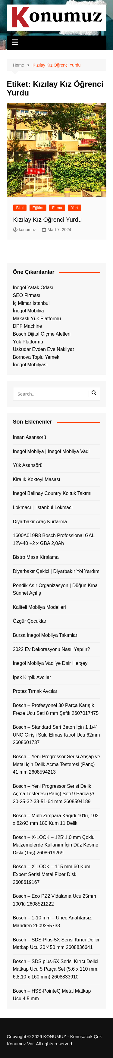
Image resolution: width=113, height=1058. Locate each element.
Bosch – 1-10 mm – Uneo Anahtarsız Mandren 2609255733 (52, 921)
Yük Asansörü (28, 465)
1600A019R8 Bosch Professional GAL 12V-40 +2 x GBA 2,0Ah (54, 539)
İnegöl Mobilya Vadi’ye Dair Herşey (50, 663)
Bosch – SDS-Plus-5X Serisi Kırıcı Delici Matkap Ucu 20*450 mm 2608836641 (56, 943)
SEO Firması (27, 295)
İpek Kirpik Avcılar (32, 677)
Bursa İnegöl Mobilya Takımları (46, 635)
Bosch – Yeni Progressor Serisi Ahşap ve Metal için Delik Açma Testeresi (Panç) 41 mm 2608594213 (56, 764)
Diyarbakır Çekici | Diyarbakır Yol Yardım (56, 571)
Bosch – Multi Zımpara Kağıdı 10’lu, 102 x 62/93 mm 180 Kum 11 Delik (56, 819)
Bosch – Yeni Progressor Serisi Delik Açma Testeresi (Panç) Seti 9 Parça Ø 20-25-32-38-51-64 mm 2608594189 (53, 794)
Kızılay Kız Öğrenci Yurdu (47, 219)
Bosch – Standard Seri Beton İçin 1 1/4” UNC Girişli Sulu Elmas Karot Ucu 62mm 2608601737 (56, 735)
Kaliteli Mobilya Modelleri (39, 607)
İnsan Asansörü (29, 437)
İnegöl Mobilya (28, 310)
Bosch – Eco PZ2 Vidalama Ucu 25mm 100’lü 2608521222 (54, 900)
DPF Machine (27, 326)
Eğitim (38, 207)
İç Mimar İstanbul (31, 303)
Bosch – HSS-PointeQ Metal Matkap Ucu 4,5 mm (52, 994)
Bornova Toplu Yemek (36, 357)
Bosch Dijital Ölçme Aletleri (42, 333)
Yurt (74, 207)
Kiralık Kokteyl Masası (36, 479)
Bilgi (20, 207)
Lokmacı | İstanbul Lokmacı (43, 507)
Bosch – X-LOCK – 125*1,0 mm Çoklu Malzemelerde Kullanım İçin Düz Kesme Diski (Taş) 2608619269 (56, 845)
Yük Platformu (28, 341)
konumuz (24, 229)
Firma (57, 207)
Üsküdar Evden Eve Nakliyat (43, 349)
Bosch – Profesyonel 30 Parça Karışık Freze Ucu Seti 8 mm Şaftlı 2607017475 (56, 709)
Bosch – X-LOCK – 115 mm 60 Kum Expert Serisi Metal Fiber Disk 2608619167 (51, 874)
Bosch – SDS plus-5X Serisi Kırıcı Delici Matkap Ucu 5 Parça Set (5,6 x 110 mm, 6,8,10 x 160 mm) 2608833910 (56, 969)
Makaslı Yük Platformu (37, 318)
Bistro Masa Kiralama (36, 557)
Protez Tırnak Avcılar (35, 691)
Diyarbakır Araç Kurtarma (40, 521)
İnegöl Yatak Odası (33, 287)
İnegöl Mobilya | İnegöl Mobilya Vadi (51, 451)
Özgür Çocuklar (29, 621)
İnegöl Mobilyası (30, 364)
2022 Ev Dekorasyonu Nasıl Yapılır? (51, 649)
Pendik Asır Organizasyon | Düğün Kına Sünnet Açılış (55, 589)
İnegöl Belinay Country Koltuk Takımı (52, 493)
